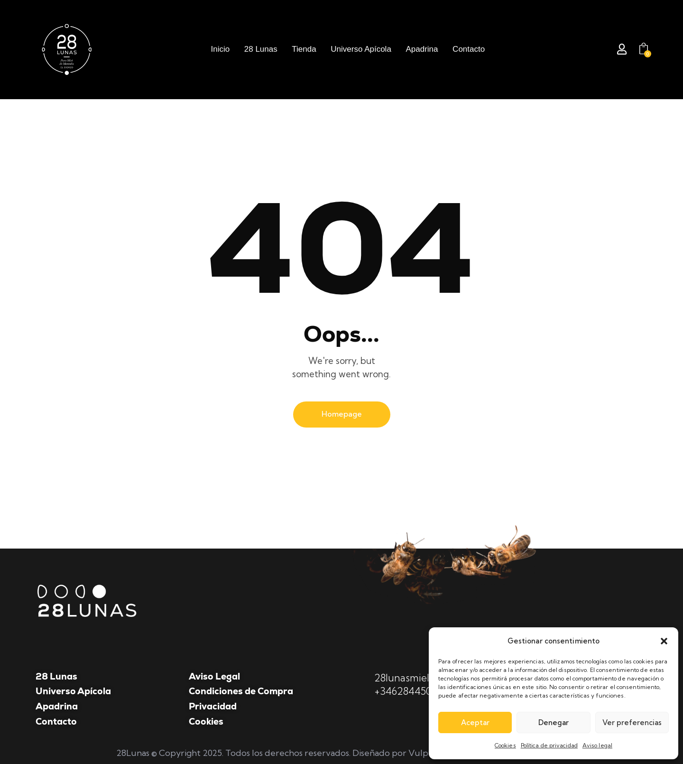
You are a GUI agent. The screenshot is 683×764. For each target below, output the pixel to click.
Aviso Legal (214, 676)
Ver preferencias (632, 722)
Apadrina (57, 706)
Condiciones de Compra (241, 691)
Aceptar (475, 722)
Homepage (342, 414)
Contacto (56, 721)
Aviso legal (597, 745)
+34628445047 (408, 691)
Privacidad (213, 706)
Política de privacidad (549, 745)
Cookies (505, 745)
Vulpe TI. (426, 752)
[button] (664, 641)
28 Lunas (56, 676)
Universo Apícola (73, 691)
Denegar (553, 722)
